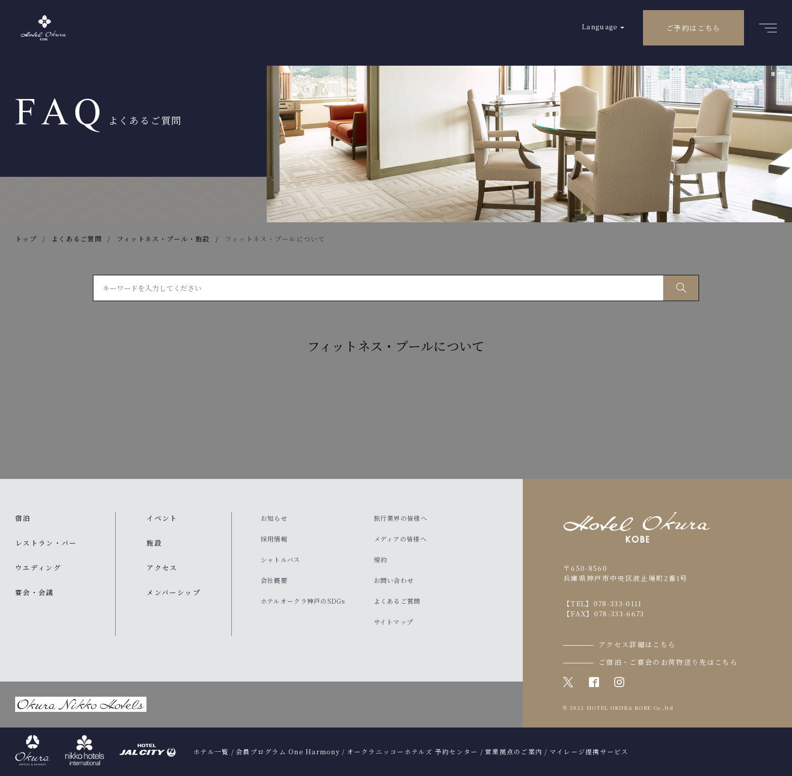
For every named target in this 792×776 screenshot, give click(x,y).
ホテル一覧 (211, 751)
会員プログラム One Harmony (288, 751)
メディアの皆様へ (400, 539)
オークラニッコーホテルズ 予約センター (412, 751)
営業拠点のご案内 (513, 751)
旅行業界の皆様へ (400, 518)
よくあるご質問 (397, 601)
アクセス (161, 567)
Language (600, 26)
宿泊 (23, 518)
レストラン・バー (46, 543)
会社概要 (274, 580)
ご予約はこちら (693, 28)
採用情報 (274, 539)
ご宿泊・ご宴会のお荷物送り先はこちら (668, 662)
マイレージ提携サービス (589, 751)
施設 (154, 543)
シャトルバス (281, 559)
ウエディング (38, 567)
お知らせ (274, 518)
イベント (161, 518)
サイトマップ (394, 621)
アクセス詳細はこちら (637, 644)
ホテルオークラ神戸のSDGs (303, 601)
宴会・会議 (34, 592)
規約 (380, 559)
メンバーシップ (173, 592)
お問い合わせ (394, 580)
